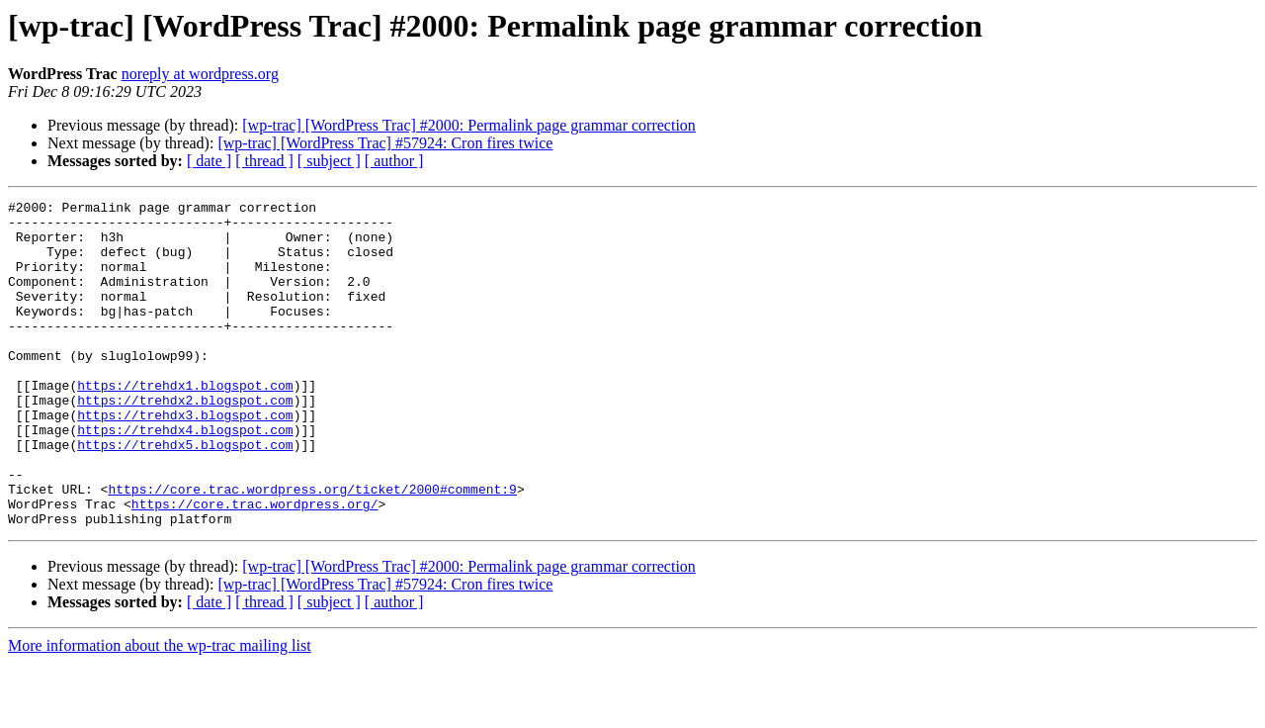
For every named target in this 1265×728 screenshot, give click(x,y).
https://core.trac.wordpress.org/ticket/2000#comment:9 (312, 548)
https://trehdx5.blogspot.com (185, 494)
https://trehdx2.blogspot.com (185, 441)
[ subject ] (329, 160)
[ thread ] (264, 160)
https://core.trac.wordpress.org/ (255, 566)
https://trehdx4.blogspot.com (185, 477)
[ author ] (394, 160)
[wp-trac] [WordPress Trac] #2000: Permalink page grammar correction (469, 125)
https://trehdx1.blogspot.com (185, 423)
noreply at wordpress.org (200, 73)
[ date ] (209, 160)
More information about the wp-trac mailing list (159, 710)
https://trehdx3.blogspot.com (185, 459)
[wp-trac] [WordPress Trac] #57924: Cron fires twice (384, 143)
